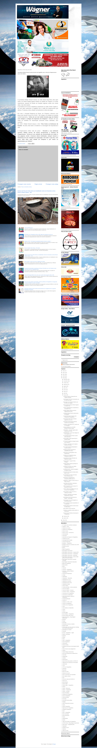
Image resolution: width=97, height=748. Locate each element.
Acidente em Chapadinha (67, 529)
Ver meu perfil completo (66, 366)
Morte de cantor (65, 671)
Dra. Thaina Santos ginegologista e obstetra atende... (70, 447)
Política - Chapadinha (66, 689)
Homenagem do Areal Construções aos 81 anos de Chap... (71, 400)
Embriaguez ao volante (66, 629)
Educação (64, 622)
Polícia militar (65, 683)
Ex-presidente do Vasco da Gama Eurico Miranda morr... (70, 475)
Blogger (54, 744)
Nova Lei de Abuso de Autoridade (69, 674)
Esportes (64, 635)
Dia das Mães (65, 612)
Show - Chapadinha (66, 712)
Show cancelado (65, 713)
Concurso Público (65, 588)
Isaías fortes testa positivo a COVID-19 (70, 660)
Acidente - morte (65, 526)
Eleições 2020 (65, 625)
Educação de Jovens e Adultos (68, 624)
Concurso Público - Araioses (67, 590)
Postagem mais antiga (52, 184)
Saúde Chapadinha (66, 706)
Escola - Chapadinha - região (68, 632)
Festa (63, 638)
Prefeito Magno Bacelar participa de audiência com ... (70, 464)
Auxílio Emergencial (66, 541)
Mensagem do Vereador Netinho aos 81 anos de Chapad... (70, 403)
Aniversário (64, 535)
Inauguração (64, 656)
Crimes (63, 609)
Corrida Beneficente (66, 598)
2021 (64, 374)
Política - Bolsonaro (66, 688)
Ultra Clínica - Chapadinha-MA (68, 724)
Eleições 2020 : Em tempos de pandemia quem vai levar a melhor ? (37, 241)
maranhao (64, 668)
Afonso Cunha (65, 531)
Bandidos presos (65, 546)
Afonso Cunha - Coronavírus (68, 532)
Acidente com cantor (66, 528)
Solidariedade (65, 718)
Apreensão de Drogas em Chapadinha (70, 537)
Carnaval (64, 567)
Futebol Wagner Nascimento (68, 651)
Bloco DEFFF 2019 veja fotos (69, 508)
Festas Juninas (65, 644)
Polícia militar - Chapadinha (67, 685)
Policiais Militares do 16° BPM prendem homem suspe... (69, 428)
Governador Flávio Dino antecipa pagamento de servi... (69, 419)
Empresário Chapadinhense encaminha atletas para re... (69, 478)
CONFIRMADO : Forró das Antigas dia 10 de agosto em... (71, 433)
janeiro (65, 518)
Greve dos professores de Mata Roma (69, 653)
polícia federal (65, 682)
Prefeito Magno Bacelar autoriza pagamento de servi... (69, 411)
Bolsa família (64, 564)
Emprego (64, 631)
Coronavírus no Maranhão (67, 594)
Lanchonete (64, 664)
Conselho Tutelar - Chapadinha (68, 591)
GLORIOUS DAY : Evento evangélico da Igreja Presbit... (70, 470)
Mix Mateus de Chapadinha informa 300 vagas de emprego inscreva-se (38, 234)
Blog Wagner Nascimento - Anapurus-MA (70, 552)
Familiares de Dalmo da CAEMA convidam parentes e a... (69, 467)
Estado (63, 637)
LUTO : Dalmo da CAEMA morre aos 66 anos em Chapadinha (70, 489)
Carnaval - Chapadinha (66, 569)
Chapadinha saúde (66, 584)
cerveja (63, 575)
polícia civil (64, 680)
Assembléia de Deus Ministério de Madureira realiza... (70, 459)
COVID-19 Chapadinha (66, 603)
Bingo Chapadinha (66, 549)
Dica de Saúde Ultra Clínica (67, 615)
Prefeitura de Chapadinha (67, 694)
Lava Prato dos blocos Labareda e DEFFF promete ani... (70, 484)
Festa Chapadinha (66, 641)
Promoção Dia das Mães (67, 700)
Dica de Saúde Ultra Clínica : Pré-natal (32, 247)
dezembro (66, 379)
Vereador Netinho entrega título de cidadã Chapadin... (70, 397)
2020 (64, 376)
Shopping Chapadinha (66, 709)
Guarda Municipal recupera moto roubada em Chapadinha (69, 417)
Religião (64, 701)
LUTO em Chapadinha (66, 667)
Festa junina (64, 643)
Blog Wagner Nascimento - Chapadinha (70, 553)
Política (63, 686)
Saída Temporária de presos (67, 703)
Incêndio (64, 657)
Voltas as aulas (65, 730)
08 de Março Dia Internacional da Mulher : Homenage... (70, 498)
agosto (65, 386)
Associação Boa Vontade (67, 540)
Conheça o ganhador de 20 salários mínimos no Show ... (70, 445)
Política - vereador (66, 691)
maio (65, 391)
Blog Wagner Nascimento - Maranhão (69, 555)
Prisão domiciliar (65, 697)
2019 (64, 377)
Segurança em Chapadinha (67, 707)
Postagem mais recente (24, 184)
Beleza (63, 547)
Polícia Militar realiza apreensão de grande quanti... (70, 439)
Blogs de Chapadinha (66, 563)
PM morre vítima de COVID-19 (68, 679)
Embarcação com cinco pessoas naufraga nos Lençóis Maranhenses (70, 628)
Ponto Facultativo (65, 692)
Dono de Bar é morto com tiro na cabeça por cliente (34, 261)
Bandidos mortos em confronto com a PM (70, 544)
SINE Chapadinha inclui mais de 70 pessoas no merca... (70, 487)
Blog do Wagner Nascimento (69, 364)
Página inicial (38, 184)
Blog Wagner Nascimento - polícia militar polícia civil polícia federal (70, 557)
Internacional (64, 659)
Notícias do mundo (66, 673)
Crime (63, 606)
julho (65, 387)
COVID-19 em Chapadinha (67, 604)
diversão (64, 619)
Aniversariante (65, 534)
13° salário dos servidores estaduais (69, 525)
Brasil (63, 566)
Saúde (63, 704)
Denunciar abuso (65, 733)
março (65, 394)
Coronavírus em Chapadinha (68, 593)
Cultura (63, 610)
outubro (65, 382)
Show (63, 710)
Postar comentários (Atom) (26, 186)
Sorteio (63, 719)
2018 (64, 520)
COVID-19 (64, 600)
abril (65, 393)
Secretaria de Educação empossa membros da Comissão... (70, 422)
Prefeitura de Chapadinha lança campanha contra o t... (69, 456)
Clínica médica (65, 585)
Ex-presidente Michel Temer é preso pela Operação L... (70, 436)
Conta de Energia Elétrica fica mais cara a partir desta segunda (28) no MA (39, 275)
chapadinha (64, 576)
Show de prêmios (65, 715)
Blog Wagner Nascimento (67, 550)
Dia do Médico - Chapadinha (68, 613)
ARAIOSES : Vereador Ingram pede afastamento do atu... (70, 431)
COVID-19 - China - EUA (67, 601)
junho (65, 389)
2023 (64, 370)
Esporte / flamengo (66, 634)
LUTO (63, 665)
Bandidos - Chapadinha (67, 543)
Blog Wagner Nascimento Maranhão (69, 561)
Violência (64, 729)
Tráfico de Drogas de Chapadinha (69, 721)
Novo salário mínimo (66, 676)
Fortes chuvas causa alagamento (68, 648)
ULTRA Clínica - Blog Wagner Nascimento (70, 723)
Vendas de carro (65, 727)
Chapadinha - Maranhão (67, 578)
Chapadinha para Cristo (67, 582)
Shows (63, 716)
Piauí (63, 677)
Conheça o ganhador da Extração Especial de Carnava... (70, 495)
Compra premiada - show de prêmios (69, 587)
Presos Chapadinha (66, 695)
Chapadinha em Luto (66, 579)
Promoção (64, 698)
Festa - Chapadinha (66, 640)
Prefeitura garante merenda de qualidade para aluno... (69, 450)
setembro (66, 384)
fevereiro (65, 516)
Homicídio (64, 654)
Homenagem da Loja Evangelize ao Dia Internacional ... (70, 501)
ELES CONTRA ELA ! (28, 227)
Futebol (63, 650)
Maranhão (64, 670)
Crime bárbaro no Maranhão (67, 607)
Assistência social (65, 538)
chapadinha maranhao (66, 581)
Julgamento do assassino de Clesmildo (70, 662)
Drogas (63, 621)
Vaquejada (64, 726)
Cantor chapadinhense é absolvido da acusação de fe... (70, 408)
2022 (64, 372)
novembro (66, 381)
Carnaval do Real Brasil (67, 573)
